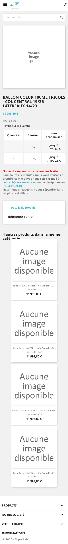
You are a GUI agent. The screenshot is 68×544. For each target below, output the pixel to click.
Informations (13, 533)
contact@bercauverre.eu (20, 182)
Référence (15, 217)
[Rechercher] (34, 17)
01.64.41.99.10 (12, 186)
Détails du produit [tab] (23, 207)
